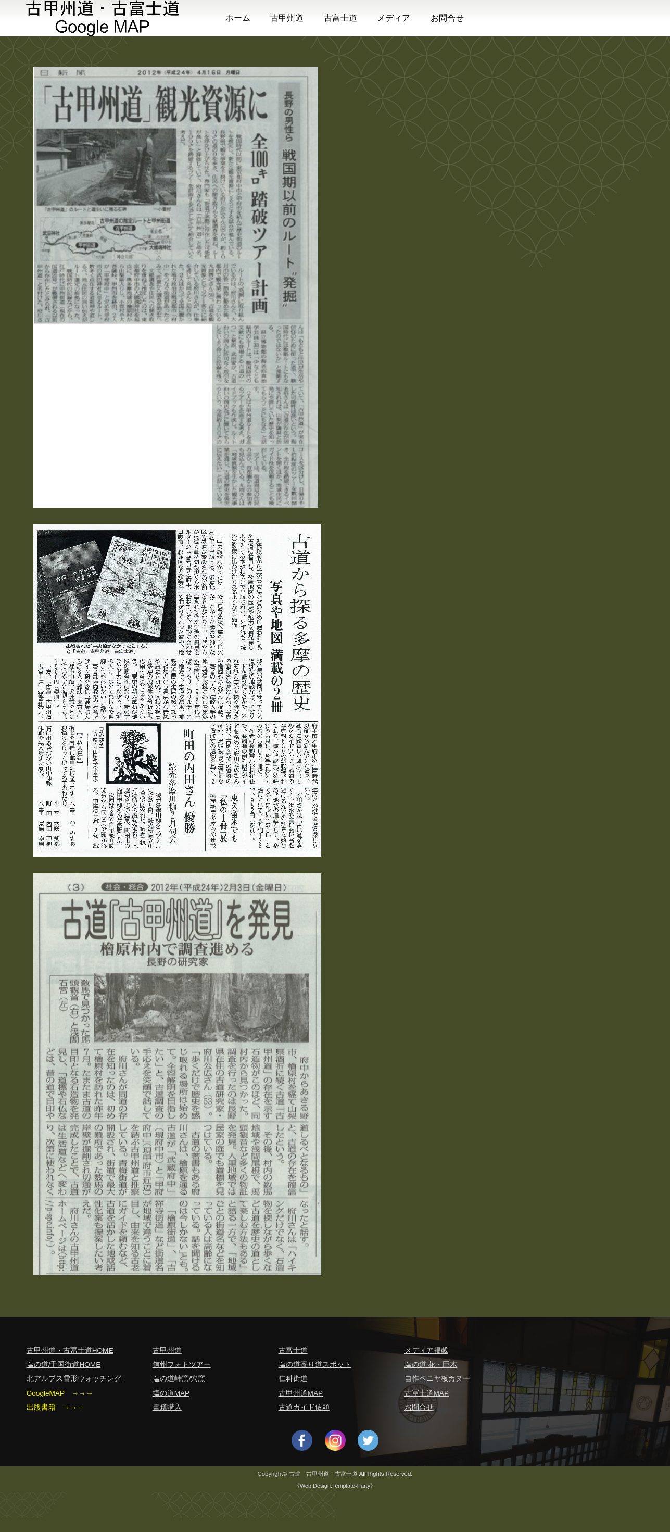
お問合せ (447, 18)
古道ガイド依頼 (304, 1407)
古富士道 (340, 18)
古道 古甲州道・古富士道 (323, 1474)
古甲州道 (287, 18)
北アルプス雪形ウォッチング (74, 1379)
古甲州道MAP (301, 1393)
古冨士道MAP (426, 1393)
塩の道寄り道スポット (315, 1364)
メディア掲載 (426, 1350)
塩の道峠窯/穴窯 (179, 1379)
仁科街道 (293, 1379)
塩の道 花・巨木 (431, 1364)
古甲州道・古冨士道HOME (70, 1350)
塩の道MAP (171, 1393)
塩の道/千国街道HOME (64, 1364)
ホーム (237, 18)
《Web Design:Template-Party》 (335, 1486)
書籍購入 (167, 1407)
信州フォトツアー (182, 1364)
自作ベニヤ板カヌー (437, 1379)
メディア (393, 18)
